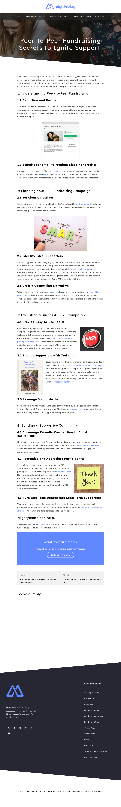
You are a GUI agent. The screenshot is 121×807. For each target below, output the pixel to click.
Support (42, 16)
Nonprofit (88, 746)
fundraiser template (61, 338)
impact (46, 174)
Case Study (89, 698)
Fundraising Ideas (92, 710)
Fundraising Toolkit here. (64, 382)
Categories (30, 16)
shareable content (76, 409)
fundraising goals (83, 204)
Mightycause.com (95, 16)
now (17, 717)
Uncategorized (90, 757)
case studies (76, 365)
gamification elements (88, 445)
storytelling (54, 292)
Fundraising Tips (91, 722)
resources (65, 365)
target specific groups (81, 269)
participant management (28, 342)
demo (43, 524)
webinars (99, 365)
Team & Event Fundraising (95, 751)
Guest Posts (89, 734)
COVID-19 (88, 704)
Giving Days (78, 16)
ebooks (86, 365)
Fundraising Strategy (59, 16)
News (86, 740)
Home (19, 16)
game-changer (56, 171)
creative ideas (64, 472)
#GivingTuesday (91, 693)
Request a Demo (61, 555)
